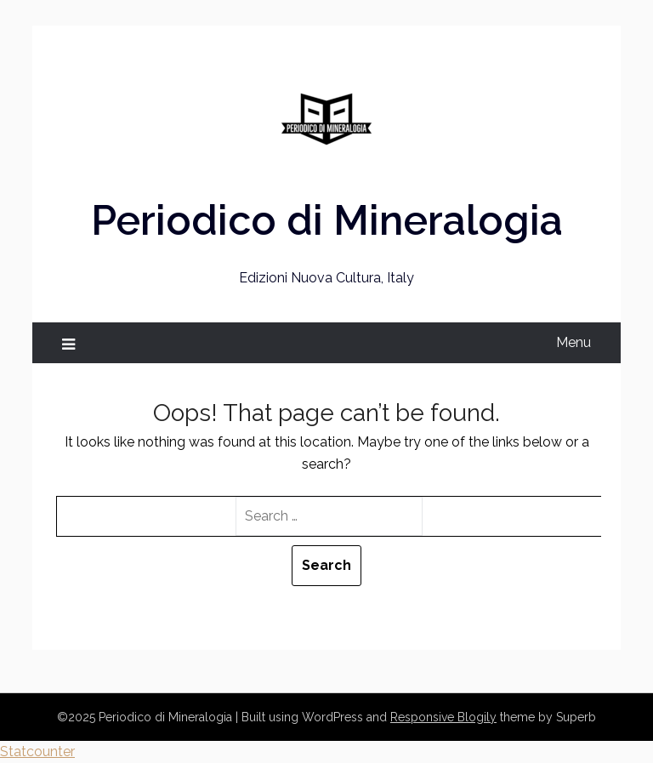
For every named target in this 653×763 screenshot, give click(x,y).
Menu (573, 342)
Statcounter (37, 751)
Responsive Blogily (443, 717)
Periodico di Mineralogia (327, 220)
